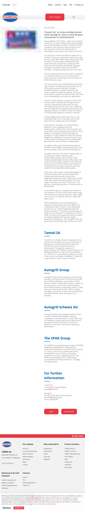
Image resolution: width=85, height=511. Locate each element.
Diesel (45, 454)
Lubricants (47, 456)
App (65, 5)
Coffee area (68, 462)
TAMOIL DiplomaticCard (72, 454)
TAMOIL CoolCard (70, 451)
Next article (69, 411)
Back (51, 411)
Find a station (54, 17)
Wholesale (5, 488)
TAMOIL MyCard (70, 448)
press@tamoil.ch (51, 389)
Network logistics (28, 456)
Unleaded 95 (48, 448)
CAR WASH (68, 465)
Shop (66, 459)
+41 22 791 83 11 (8, 463)
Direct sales (68, 467)
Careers (58, 5)
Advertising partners (29, 483)
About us (25, 448)
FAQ (70, 5)
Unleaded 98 (48, 451)
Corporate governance (30, 451)
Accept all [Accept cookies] (19, 508)
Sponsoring (26, 459)
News (50, 5)
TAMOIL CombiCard (8, 483)
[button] (14, 5)
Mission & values (28, 454)
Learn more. (50, 504)
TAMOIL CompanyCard (9, 480)
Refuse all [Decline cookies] (7, 508)
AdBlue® (46, 459)
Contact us (79, 5)
